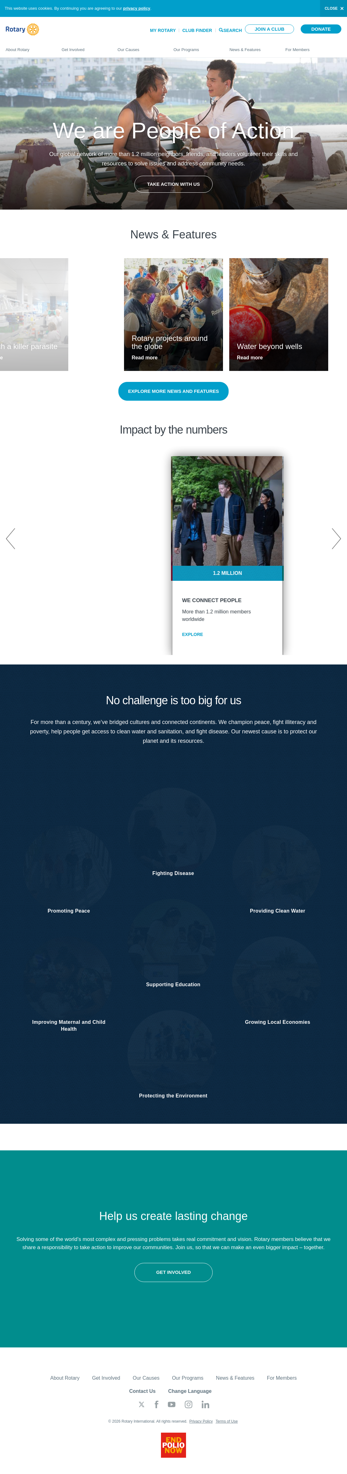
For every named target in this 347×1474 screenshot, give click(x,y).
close (331, 8)
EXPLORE (138, 634)
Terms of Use (226, 1427)
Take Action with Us (173, 184)
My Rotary (163, 30)
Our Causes (139, 47)
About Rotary (27, 47)
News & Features (251, 47)
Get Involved (83, 47)
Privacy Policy (201, 1427)
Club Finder (197, 30)
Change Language (190, 1396)
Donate (321, 29)
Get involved (87, 1285)
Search (232, 30)
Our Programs (195, 47)
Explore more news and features (173, 391)
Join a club (269, 29)
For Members (313, 47)
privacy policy (136, 8)
